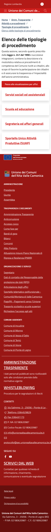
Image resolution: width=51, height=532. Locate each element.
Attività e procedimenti (13, 23)
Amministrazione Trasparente (19, 214)
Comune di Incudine (25, 325)
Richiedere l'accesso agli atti (18, 311)
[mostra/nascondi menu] (5, 10)
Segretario (9, 272)
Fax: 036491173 (14, 417)
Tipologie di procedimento (15, 27)
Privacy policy (10, 497)
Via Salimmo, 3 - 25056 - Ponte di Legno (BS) (25, 407)
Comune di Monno (25, 330)
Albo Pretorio (10, 248)
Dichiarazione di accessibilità (16, 503)
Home (5, 20)
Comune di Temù (25, 340)
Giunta (7, 195)
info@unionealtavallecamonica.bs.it (24, 433)
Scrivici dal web (19, 463)
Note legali (8, 491)
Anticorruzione (11, 219)
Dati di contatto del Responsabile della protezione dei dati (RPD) (23, 280)
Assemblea (9, 200)
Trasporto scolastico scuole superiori (22, 306)
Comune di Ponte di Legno (25, 350)
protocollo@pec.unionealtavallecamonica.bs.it (25, 440)
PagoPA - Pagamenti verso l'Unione (25, 301)
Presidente (9, 190)
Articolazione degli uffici (16, 287)
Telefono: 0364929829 (17, 412)
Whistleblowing (19, 387)
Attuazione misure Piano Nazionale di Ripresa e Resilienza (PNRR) (23, 255)
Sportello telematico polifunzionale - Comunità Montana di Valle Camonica (25, 294)
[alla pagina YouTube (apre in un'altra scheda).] (10, 456)
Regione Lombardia (13, 4)
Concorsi (8, 243)
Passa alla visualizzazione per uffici (21, 84)
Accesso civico (11, 224)
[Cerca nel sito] (45, 10)
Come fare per (11, 229)
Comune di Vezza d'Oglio (25, 335)
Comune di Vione (25, 345)
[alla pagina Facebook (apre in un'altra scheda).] (5, 456)
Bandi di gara (10, 233)
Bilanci (7, 238)
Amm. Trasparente (20, 20)
